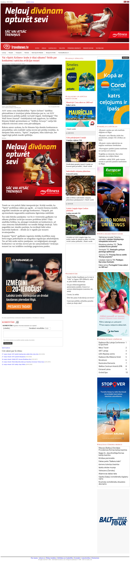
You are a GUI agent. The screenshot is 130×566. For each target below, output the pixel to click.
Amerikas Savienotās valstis (18, 63)
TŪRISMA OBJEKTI (74, 48)
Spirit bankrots (6, 349)
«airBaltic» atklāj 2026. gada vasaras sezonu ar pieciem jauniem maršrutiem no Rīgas (113, 161)
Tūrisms (26, 52)
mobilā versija (30, 2)
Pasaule (11, 52)
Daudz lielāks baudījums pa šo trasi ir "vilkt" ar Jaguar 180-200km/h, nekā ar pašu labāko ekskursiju (80, 279)
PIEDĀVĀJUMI (88, 48)
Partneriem (95, 558)
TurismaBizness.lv (63, 52)
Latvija (4, 52)
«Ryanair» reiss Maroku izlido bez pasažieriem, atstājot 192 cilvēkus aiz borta (112, 138)
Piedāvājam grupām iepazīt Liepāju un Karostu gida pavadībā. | (79, 165)
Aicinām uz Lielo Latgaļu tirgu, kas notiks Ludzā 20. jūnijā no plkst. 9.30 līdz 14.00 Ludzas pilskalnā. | (80, 239)
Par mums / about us (38, 558)
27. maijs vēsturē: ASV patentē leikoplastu (13, 358)
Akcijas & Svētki (51, 52)
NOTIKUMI (99, 48)
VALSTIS (62, 48)
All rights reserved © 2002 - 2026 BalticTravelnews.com (51, 559)
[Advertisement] (81, 257)
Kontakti (77, 558)
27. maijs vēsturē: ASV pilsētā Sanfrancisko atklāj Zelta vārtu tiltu (20, 355)
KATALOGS (53, 48)
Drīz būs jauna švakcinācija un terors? (80, 298)
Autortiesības (85, 558)
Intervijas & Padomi (37, 52)
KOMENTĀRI (8, 322)
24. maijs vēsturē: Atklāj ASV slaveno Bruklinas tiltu (16, 361)
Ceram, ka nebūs (73, 295)
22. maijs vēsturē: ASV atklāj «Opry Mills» (14, 366)
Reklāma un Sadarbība (65, 558)
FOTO (37, 48)
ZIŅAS (44, 48)
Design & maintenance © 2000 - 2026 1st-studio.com (79, 559)
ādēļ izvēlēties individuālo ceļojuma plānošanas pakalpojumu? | (80, 199)
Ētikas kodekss (51, 558)
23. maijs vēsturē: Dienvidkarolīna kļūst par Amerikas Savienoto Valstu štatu (23, 363)
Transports (19, 52)
